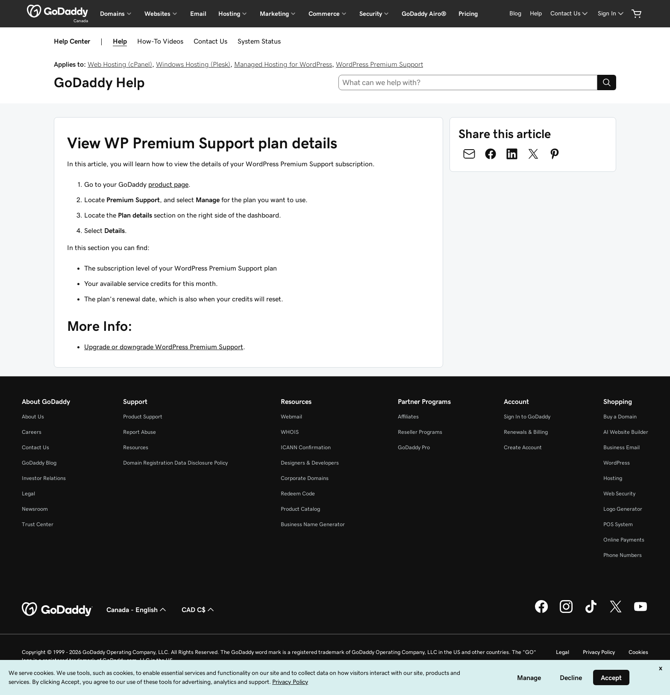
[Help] (535, 13)
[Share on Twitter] (533, 154)
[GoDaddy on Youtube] (640, 611)
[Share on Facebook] (490, 154)
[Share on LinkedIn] (512, 154)
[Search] (606, 82)
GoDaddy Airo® (424, 14)
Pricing (468, 14)
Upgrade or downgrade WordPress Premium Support (163, 346)
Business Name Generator (313, 524)
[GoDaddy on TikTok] (591, 611)
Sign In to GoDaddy (527, 416)
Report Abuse (139, 432)
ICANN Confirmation (306, 447)
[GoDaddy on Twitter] (615, 611)
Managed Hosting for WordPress (283, 64)
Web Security (619, 493)
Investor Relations (44, 478)
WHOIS (290, 432)
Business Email (621, 447)
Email (198, 14)
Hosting (612, 478)
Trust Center (37, 524)
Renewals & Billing (526, 432)
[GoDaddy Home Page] (57, 609)
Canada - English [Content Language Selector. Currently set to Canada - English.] (137, 609)
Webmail (291, 416)
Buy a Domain (620, 416)
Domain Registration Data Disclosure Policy (175, 462)
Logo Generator (622, 509)
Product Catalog (300, 509)
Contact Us (210, 41)
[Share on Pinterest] (554, 154)
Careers (31, 432)
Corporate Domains (305, 478)
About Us (33, 416)
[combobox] (468, 82)
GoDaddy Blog (39, 462)
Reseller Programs (420, 432)
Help (120, 41)
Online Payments (623, 539)
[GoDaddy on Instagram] (566, 611)
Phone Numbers (622, 555)
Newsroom (35, 509)
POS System (618, 524)
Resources (135, 447)
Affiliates (408, 416)
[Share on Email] (469, 154)
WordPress (616, 462)
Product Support (142, 416)
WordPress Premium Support (379, 64)
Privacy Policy (599, 652)
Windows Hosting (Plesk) (193, 64)
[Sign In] (611, 13)
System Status (259, 41)
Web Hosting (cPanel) (120, 64)
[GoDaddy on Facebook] (541, 611)
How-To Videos (160, 41)
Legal (28, 493)
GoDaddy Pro (414, 447)
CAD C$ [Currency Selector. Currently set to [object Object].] (199, 609)
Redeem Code (298, 493)
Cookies (638, 652)
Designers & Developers (310, 462)
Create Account (523, 447)
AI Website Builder (625, 432)
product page (168, 184)
